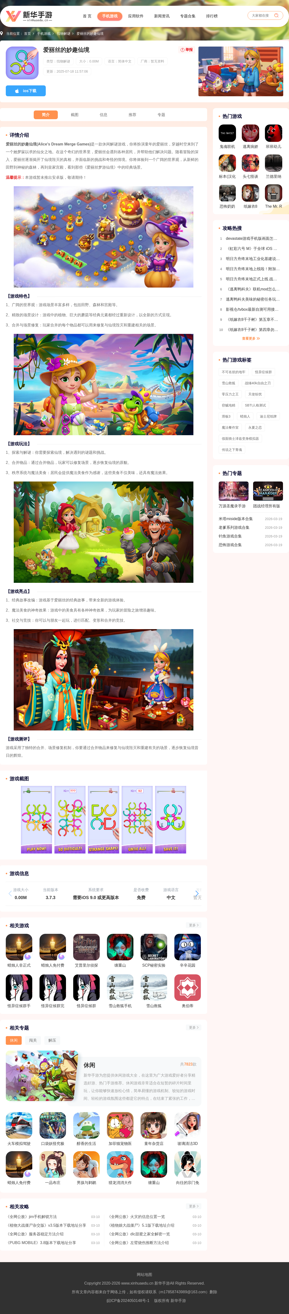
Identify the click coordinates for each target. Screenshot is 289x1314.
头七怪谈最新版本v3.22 (250, 167)
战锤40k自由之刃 (258, 383)
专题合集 (188, 16)
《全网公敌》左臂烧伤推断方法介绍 (138, 1243)
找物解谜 (63, 33)
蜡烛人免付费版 (19, 1168)
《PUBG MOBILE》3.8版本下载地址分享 (41, 1243)
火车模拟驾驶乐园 (19, 1129)
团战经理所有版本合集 (268, 497)
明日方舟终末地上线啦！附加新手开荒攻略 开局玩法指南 (253, 269)
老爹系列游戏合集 (234, 527)
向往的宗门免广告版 (187, 1168)
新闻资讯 (162, 16)
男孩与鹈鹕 (86, 1168)
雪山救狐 (228, 383)
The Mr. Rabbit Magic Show (273, 197)
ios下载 (29, 91)
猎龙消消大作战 (120, 1168)
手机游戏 (110, 16)
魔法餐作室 (230, 427)
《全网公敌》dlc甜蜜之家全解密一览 (138, 1234)
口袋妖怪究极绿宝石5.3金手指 (52, 1129)
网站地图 (144, 1275)
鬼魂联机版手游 (227, 137)
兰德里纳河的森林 (273, 167)
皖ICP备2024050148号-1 (128, 1301)
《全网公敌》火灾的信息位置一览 (136, 1217)
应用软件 (136, 16)
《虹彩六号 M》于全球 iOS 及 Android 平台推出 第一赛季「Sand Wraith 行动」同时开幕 (253, 249)
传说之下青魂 (232, 450)
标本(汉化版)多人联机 (227, 167)
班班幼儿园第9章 (273, 137)
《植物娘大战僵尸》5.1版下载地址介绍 (140, 1225)
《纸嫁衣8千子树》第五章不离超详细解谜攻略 (253, 319)
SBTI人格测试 (255, 405)
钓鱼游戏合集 (230, 536)
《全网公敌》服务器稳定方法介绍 (35, 1234)
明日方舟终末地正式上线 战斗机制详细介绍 (253, 279)
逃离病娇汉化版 (250, 137)
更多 (192, 925)
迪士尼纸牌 (268, 416)
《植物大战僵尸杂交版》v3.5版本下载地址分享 (46, 1225)
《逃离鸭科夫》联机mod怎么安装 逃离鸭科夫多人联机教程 (253, 289)
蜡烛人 (245, 416)
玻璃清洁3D (187, 1129)
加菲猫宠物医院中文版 (120, 1129)
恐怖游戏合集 (230, 545)
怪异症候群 (263, 372)
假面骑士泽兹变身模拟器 (240, 438)
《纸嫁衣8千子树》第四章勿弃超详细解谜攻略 (253, 330)
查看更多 (249, 338)
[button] (197, 893)
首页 (27, 33)
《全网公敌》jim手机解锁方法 (31, 1217)
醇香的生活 (86, 1129)
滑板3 (226, 416)
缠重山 (154, 1168)
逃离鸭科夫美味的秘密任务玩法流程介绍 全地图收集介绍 (253, 299)
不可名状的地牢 (233, 372)
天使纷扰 (255, 394)
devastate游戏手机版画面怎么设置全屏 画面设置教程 (253, 238)
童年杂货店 (154, 1129)
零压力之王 (230, 394)
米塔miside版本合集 (236, 519)
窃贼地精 (228, 405)
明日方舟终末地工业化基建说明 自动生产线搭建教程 (253, 259)
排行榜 (212, 16)
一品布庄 (52, 1168)
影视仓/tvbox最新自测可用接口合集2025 (253, 309)
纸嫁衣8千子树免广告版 (250, 197)
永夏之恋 (255, 427)
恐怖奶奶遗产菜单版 (227, 197)
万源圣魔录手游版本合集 (234, 497)
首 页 (87, 16)
